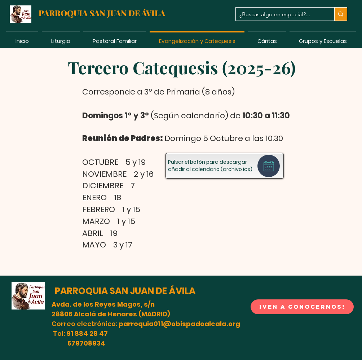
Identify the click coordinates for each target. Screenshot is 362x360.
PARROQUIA (64, 13)
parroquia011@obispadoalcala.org (179, 323)
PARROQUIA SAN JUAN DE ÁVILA (125, 291)
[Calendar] (268, 166)
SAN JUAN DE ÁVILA (127, 13)
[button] (28, 295)
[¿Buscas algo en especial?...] (279, 14)
